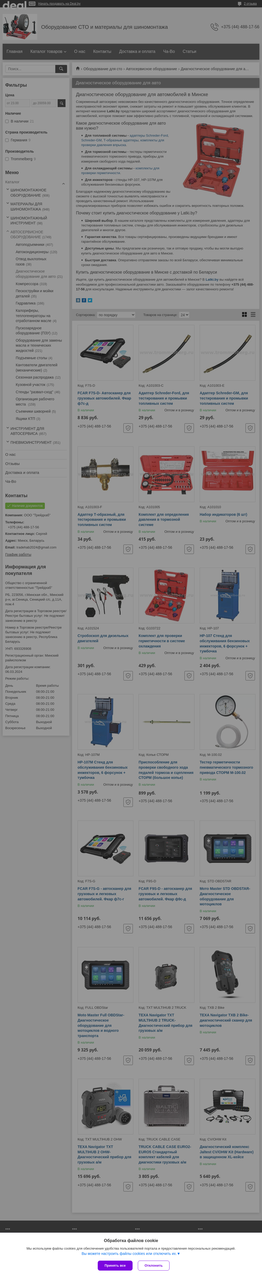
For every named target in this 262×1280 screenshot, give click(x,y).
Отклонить (154, 1265)
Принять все (115, 1265)
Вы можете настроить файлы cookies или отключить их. (129, 1253)
